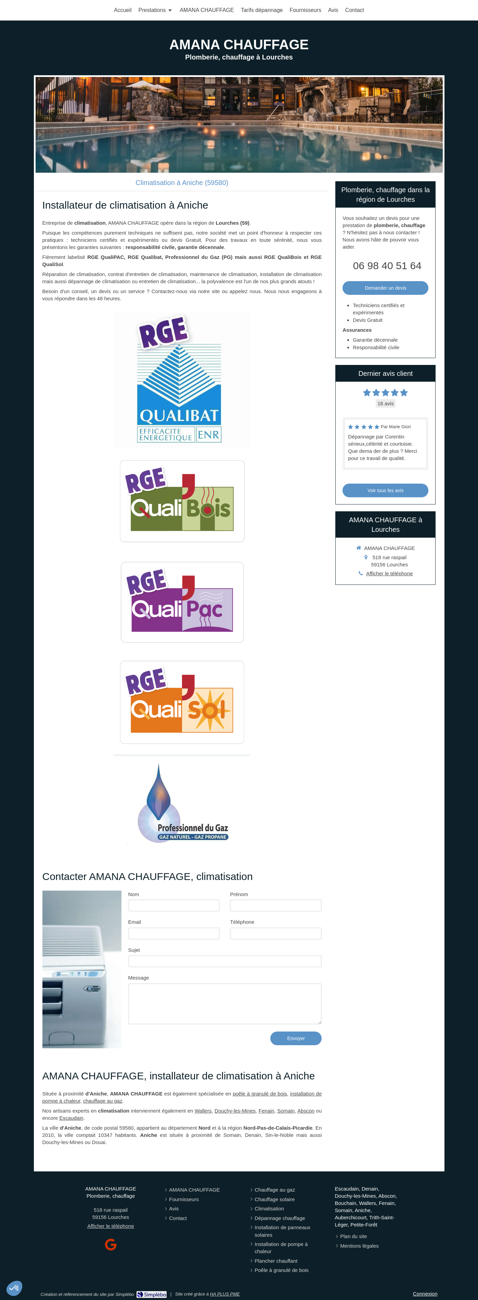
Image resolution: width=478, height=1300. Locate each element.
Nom (133, 894)
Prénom (239, 894)
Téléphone (242, 922)
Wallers (203, 1111)
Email (134, 922)
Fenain (266, 1111)
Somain (286, 1111)
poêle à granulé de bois (260, 1094)
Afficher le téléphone (389, 573)
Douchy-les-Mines (235, 1111)
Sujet (134, 950)
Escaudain (71, 1118)
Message (138, 978)
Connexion (425, 1294)
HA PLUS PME (225, 1294)
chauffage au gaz (102, 1101)
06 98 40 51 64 (387, 265)
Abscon (305, 1111)
